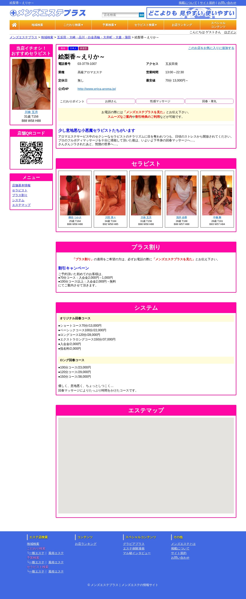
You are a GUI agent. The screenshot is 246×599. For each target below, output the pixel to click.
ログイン (230, 32)
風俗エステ (56, 553)
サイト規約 (207, 2)
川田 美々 (110, 217)
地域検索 (37, 24)
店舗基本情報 (21, 185)
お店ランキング (182, 24)
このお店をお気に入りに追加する (211, 48)
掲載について (188, 2)
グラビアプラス (134, 543)
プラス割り (19, 195)
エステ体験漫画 (134, 548)
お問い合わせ (227, 2)
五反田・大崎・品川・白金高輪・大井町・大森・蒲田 (94, 37)
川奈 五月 (31, 112)
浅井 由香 (181, 217)
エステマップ (21, 205)
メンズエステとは (183, 543)
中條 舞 (217, 217)
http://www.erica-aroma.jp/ (97, 89)
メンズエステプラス (23, 37)
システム (18, 200)
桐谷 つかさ (75, 217)
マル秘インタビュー (137, 553)
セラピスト (19, 190)
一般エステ (36, 553)
